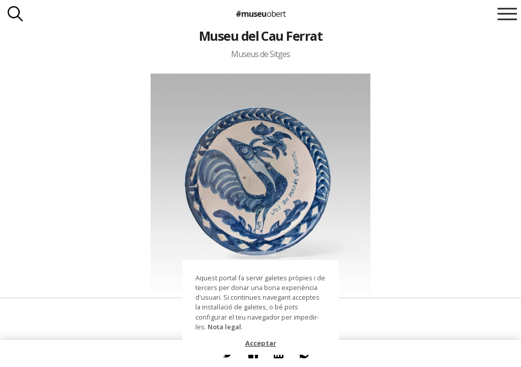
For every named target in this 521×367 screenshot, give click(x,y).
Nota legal (224, 326)
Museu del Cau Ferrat (261, 35)
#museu (260, 13)
